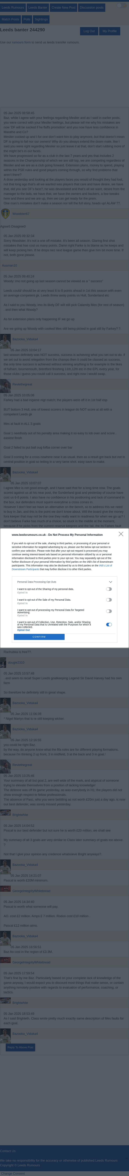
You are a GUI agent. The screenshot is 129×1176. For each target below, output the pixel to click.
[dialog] (64, 588)
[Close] (122, 535)
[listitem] (64, 582)
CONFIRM (39, 636)
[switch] (109, 589)
